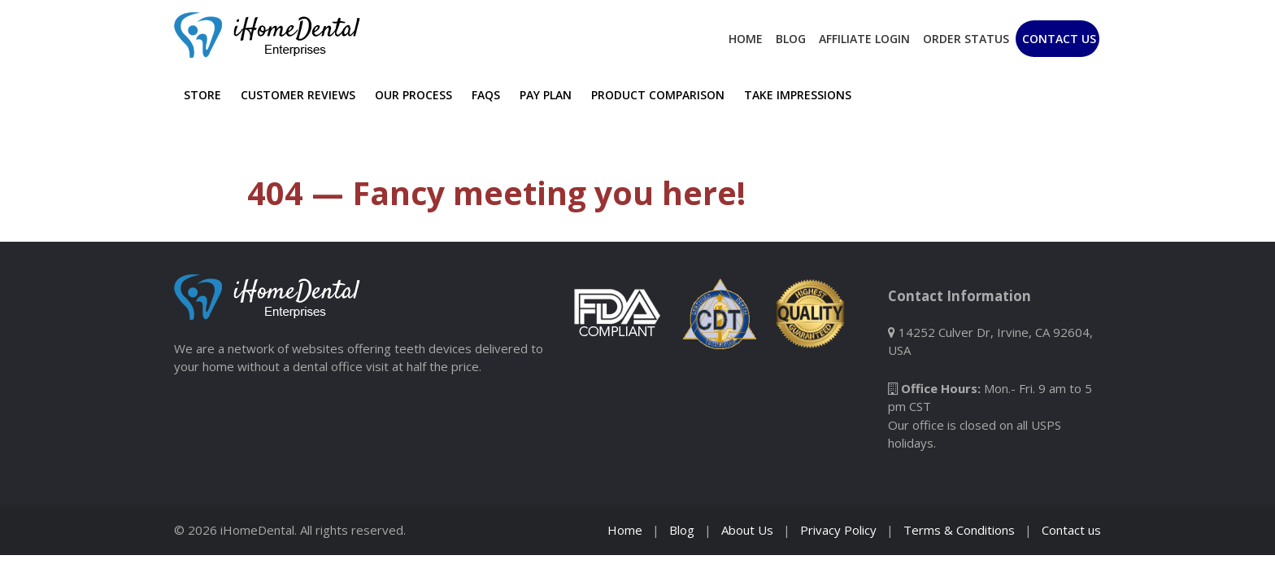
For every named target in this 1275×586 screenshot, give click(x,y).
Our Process (413, 95)
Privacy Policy (838, 530)
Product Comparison (658, 95)
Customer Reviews (298, 95)
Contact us (1071, 530)
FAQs (486, 95)
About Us (747, 530)
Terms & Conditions (959, 530)
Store (202, 95)
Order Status (966, 38)
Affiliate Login (864, 38)
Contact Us (1059, 38)
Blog (791, 38)
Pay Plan (546, 95)
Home (746, 38)
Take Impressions (797, 95)
